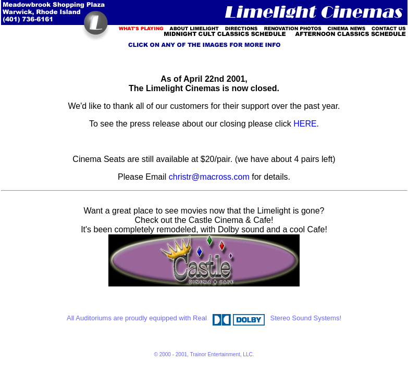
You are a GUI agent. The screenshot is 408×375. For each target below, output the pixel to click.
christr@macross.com (209, 176)
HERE (304, 123)
